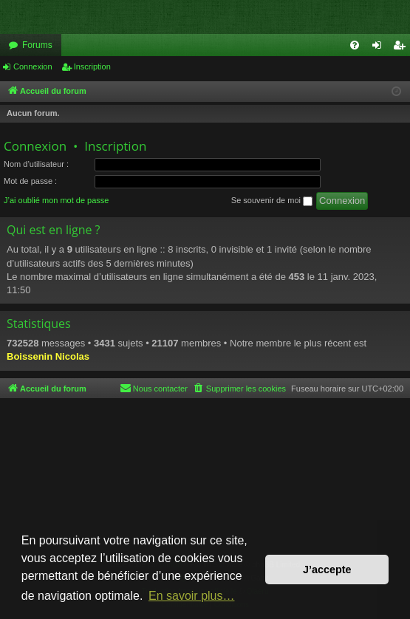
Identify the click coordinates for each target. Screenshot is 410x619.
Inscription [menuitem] (402, 48)
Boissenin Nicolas (48, 356)
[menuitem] (355, 45)
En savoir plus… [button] (191, 595)
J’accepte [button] (327, 569)
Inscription (92, 66)
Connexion (32, 66)
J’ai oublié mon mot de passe (56, 200)
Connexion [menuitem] (380, 48)
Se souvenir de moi (271, 201)
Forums (37, 45)
